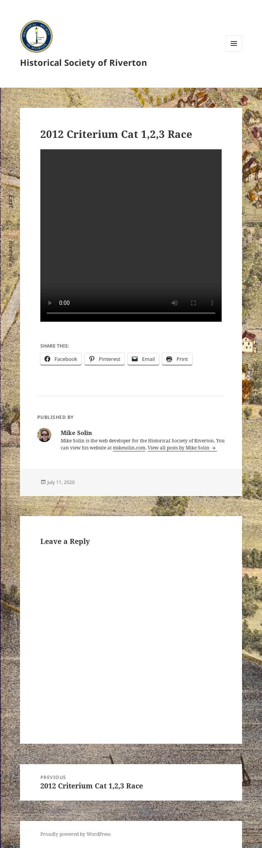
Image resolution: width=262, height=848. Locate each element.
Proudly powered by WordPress (75, 834)
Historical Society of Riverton (83, 62)
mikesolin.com (129, 447)
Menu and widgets (234, 51)
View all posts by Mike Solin (179, 447)
